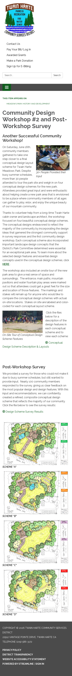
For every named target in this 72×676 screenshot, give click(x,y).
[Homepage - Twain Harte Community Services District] (36, 20)
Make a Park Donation (20, 60)
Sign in (39, 663)
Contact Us (13, 43)
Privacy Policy (11, 650)
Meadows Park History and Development (28, 104)
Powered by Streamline (18, 663)
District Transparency (17, 654)
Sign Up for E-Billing (19, 66)
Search (57, 75)
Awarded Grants (16, 55)
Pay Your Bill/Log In (19, 49)
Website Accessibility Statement (24, 659)
